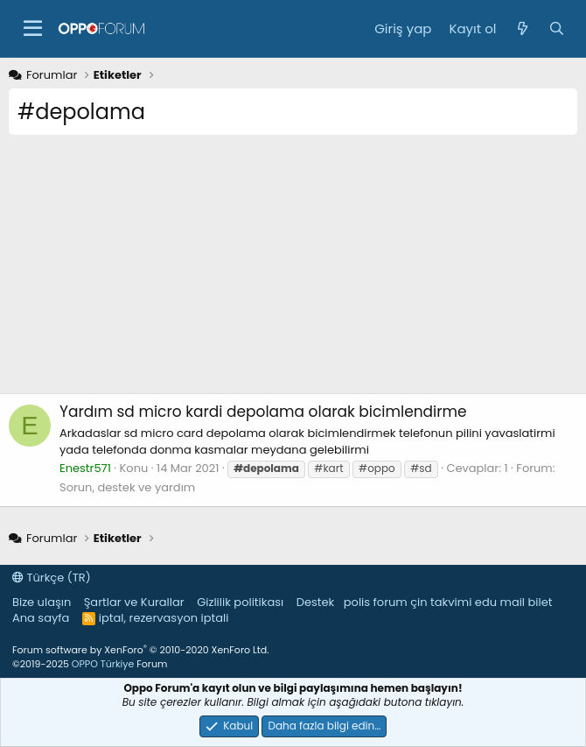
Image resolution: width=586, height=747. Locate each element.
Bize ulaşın (41, 602)
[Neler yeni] (522, 28)
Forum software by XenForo (140, 650)
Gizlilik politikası (240, 602)
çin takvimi (440, 602)
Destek (315, 602)
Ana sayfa (40, 618)
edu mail (500, 602)
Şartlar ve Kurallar (134, 602)
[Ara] (557, 28)
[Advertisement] (293, 270)
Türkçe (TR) (51, 577)
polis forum (376, 602)
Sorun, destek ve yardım (127, 487)
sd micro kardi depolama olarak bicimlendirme (263, 411)
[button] (32, 29)
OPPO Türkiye (103, 664)
